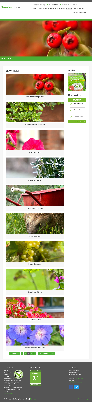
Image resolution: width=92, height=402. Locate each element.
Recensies (82, 12)
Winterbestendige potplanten (35, 124)
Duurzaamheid (37, 16)
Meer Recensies (80, 121)
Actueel (9, 58)
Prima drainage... (78, 116)
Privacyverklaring (83, 398)
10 (70, 110)
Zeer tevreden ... (78, 109)
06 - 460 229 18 (80, 378)
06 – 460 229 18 (52, 4)
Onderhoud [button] (53, 8)
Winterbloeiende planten (35, 97)
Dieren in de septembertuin (35, 348)
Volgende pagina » (48, 353)
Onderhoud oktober (35, 292)
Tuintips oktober (35, 320)
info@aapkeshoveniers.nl (68, 4)
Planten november (35, 180)
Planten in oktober (34, 264)
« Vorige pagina (14, 353)
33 (40, 353)
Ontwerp (39, 8)
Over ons (81, 8)
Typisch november (35, 152)
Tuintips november (35, 236)
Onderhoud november (35, 208)
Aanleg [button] (45, 8)
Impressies (62, 8)
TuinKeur (75, 12)
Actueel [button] (68, 8)
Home (34, 8)
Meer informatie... (9, 393)
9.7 (71, 104)
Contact (75, 8)
